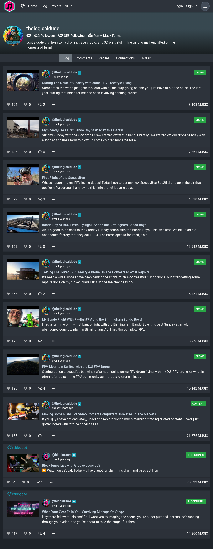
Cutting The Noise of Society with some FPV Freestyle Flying (87, 83)
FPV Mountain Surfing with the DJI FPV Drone (76, 367)
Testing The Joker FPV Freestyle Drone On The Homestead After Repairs (96, 272)
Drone (200, 72)
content (198, 403)
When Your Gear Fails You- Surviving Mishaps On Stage (83, 512)
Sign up (191, 6)
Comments (84, 58)
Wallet (146, 58)
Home (32, 6)
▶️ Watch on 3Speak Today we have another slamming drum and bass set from (100, 470)
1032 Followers (40, 36)
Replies (104, 58)
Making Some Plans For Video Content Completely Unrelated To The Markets (99, 414)
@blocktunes (62, 455)
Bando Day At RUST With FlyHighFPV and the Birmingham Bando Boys (94, 225)
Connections (125, 58)
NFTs (68, 6)
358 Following (71, 36)
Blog (43, 6)
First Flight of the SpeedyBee (63, 178)
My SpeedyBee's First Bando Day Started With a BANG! (82, 130)
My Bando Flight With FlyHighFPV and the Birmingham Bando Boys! (92, 319)
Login (179, 6)
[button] (204, 6)
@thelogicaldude (65, 72)
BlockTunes (196, 455)
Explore (55, 6)
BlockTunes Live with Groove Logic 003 (71, 465)
